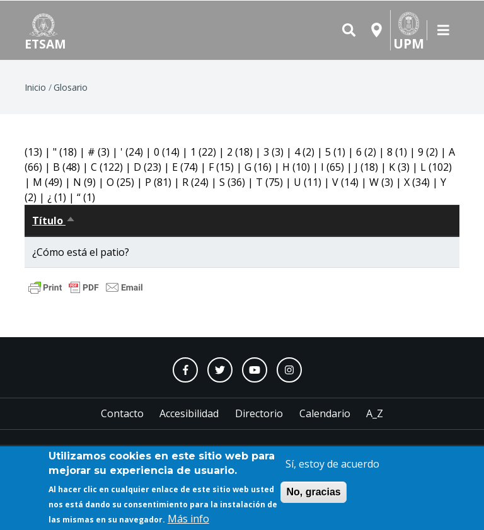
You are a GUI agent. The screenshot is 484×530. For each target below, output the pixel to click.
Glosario (71, 87)
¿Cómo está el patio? (80, 252)
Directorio (259, 413)
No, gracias (313, 493)
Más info (188, 520)
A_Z (374, 413)
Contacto (122, 413)
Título (54, 221)
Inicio (35, 87)
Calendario (324, 413)
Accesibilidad (189, 413)
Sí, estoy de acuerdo (332, 466)
